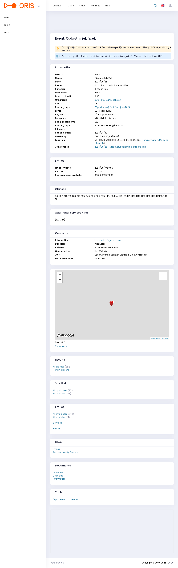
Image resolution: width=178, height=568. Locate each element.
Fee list (56, 428)
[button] (111, 303)
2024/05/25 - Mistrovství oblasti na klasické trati (120, 146)
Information (59, 478)
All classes (58, 366)
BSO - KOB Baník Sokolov (108, 99)
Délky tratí (58, 475)
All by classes (60, 390)
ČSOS (171, 562)
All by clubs (59, 393)
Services (57, 422)
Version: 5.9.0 (57, 562)
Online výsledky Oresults (65, 452)
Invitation (58, 472)
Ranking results (61, 369)
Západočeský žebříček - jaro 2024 (112, 107)
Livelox (56, 449)
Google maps (149, 140)
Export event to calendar (66, 499)
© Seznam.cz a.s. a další (159, 338)
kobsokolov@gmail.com (108, 240)
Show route (61, 346)
